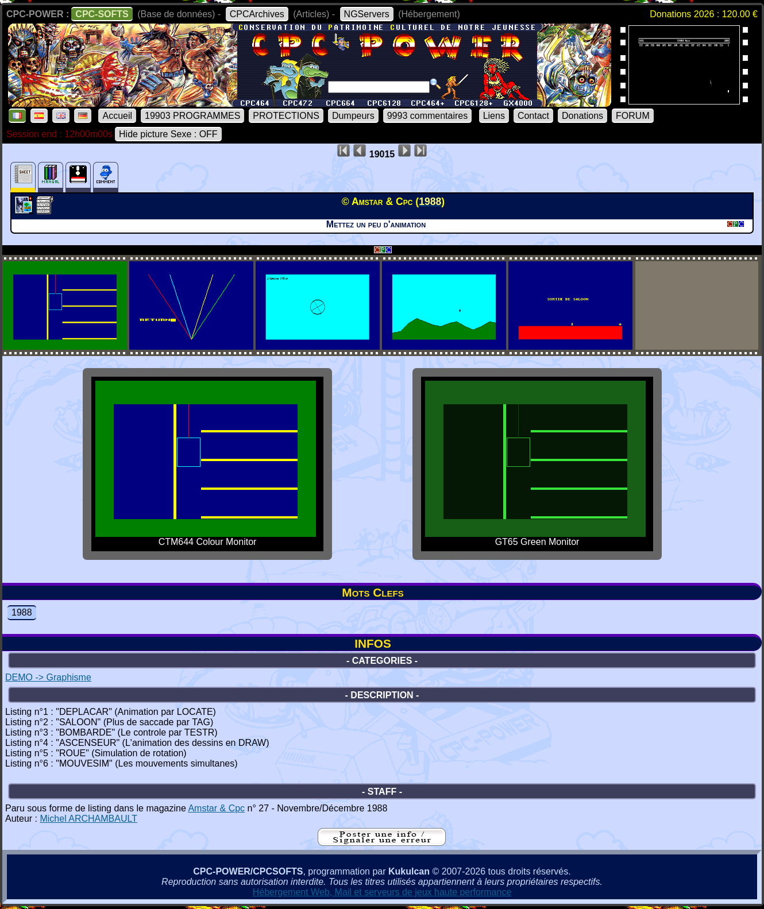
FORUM (633, 116)
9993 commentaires (427, 116)
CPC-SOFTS (101, 14)
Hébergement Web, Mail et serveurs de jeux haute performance (382, 892)
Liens (494, 116)
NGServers (366, 14)
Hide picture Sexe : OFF (168, 134)
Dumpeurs (353, 116)
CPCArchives (257, 14)
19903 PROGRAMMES (192, 116)
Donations (582, 116)
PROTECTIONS (286, 116)
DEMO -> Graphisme (48, 677)
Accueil (117, 116)
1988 (21, 612)
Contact (533, 116)
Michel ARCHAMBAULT (88, 818)
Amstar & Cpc (216, 808)
